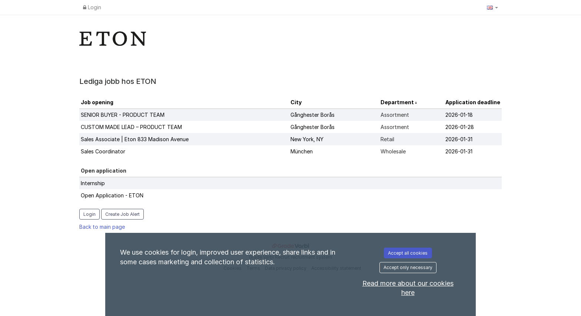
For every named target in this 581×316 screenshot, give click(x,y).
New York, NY (306, 139)
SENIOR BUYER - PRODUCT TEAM (123, 115)
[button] (492, 7)
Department (398, 102)
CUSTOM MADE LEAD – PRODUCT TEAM (131, 127)
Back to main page (102, 227)
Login (92, 7)
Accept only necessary (408, 267)
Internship (93, 183)
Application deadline (472, 102)
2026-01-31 (458, 139)
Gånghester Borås (312, 115)
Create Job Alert (122, 214)
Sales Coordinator (103, 151)
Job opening (97, 102)
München (301, 151)
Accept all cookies (408, 253)
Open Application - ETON (112, 195)
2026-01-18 (459, 115)
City (296, 102)
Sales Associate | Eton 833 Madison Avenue (135, 139)
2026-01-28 (459, 127)
